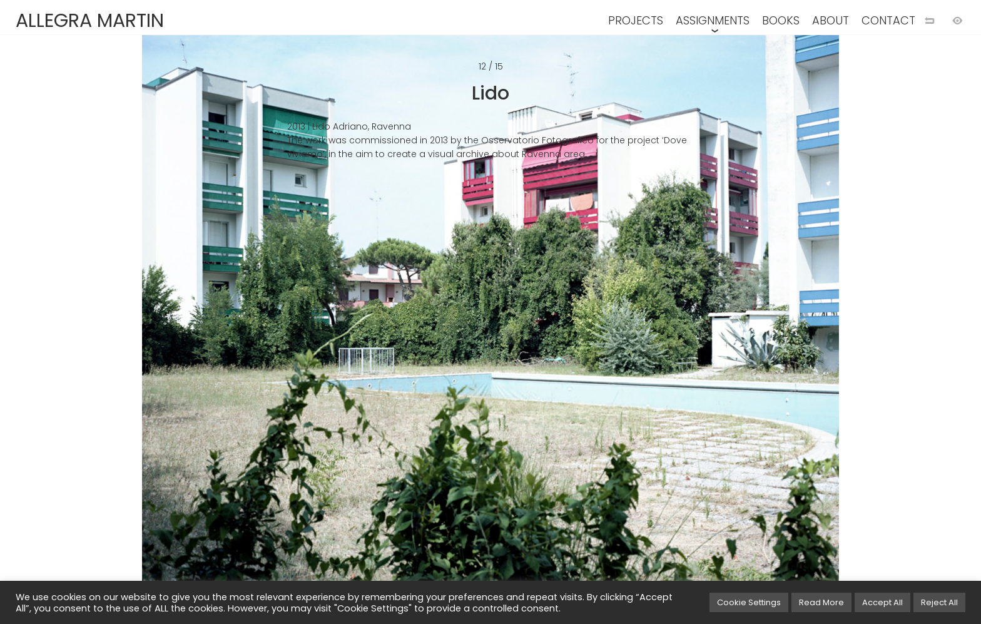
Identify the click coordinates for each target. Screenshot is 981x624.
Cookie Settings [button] (749, 602)
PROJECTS (635, 20)
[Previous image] (245, 332)
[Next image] (735, 332)
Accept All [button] (882, 602)
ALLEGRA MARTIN (90, 21)
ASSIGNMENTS (713, 20)
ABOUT (830, 20)
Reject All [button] (939, 602)
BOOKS (781, 20)
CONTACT (888, 20)
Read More (821, 602)
